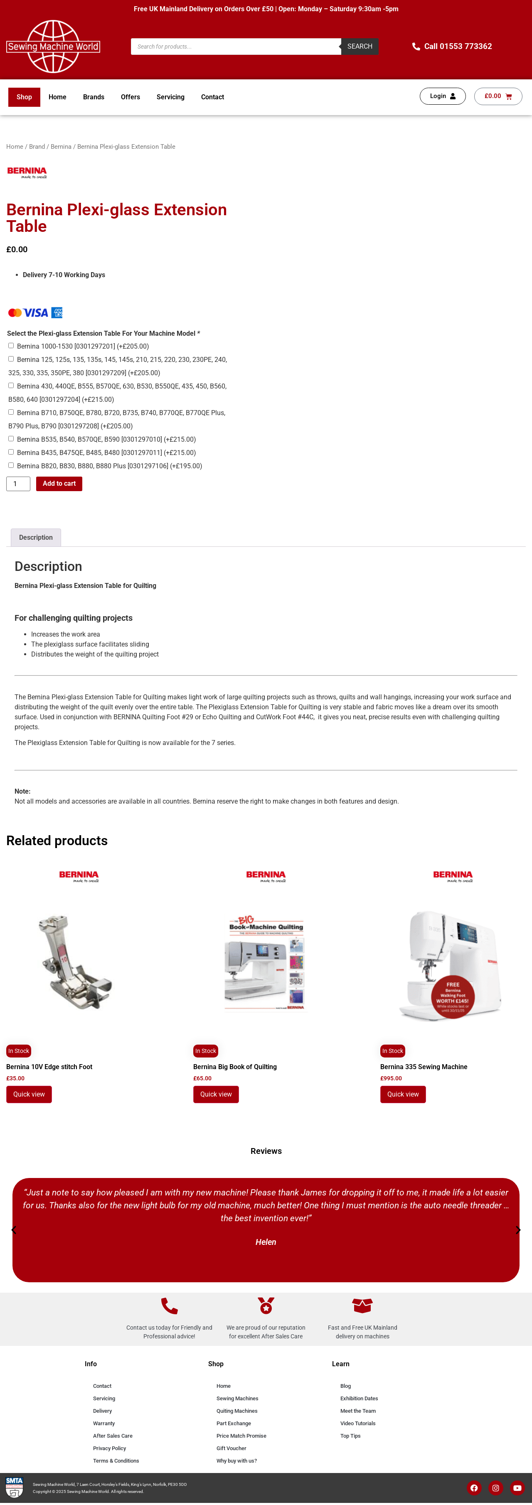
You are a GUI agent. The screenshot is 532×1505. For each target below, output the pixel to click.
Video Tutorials (358, 1423)
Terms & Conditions (116, 1461)
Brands (93, 97)
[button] (13, 1230)
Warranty (104, 1423)
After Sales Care (113, 1436)
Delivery (102, 1411)
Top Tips (350, 1436)
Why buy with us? (237, 1461)
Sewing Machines (238, 1398)
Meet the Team (358, 1411)
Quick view (29, 1094)
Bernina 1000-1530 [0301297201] (83, 346)
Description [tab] (36, 537)
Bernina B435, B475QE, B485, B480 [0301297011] (106, 453)
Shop (24, 97)
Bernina (61, 146)
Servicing (171, 97)
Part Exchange (234, 1423)
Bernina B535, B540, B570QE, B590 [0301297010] (106, 439)
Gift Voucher (231, 1448)
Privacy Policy (109, 1448)
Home (57, 97)
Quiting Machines (237, 1411)
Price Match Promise (241, 1436)
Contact (212, 97)
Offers (130, 97)
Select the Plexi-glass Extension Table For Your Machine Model (103, 333)
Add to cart (59, 483)
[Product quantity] (18, 484)
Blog (345, 1386)
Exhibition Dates (359, 1398)
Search (359, 46)
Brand (37, 146)
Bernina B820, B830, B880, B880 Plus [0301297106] (109, 466)
